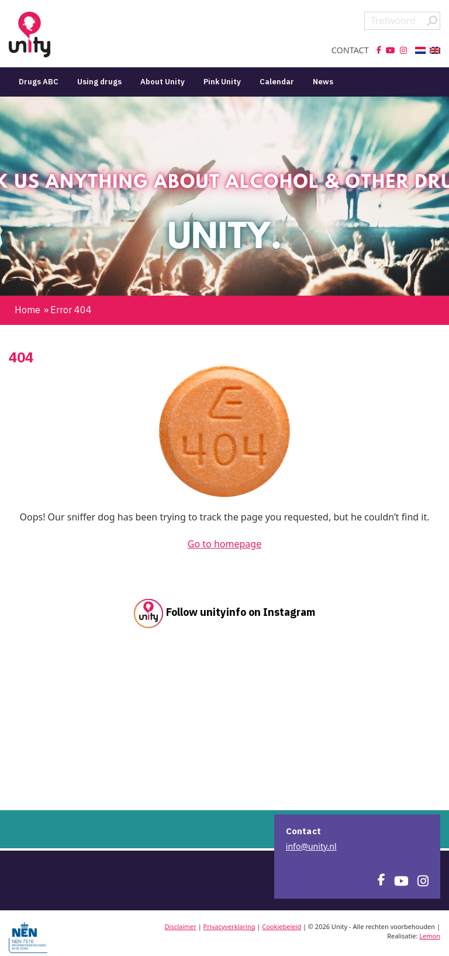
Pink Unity (222, 82)
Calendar (277, 82)
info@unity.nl (311, 846)
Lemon (429, 935)
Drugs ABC (38, 82)
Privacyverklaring (229, 926)
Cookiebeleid (281, 926)
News (323, 82)
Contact (350, 50)
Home (27, 310)
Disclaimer (180, 926)
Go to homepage (224, 543)
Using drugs (99, 82)
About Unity (162, 82)
